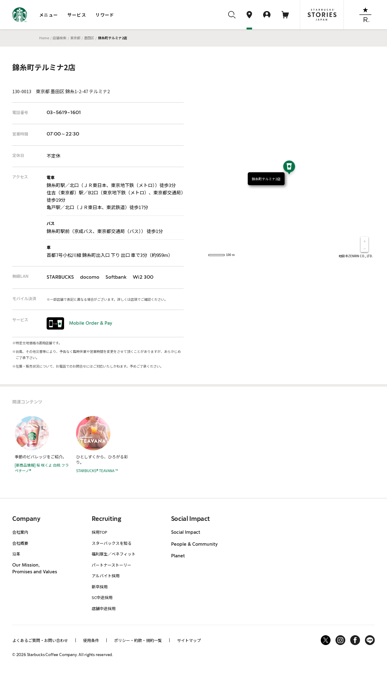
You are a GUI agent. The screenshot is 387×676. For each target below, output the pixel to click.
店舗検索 (59, 37)
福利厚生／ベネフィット (114, 554)
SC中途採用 (102, 597)
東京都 (75, 37)
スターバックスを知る (112, 543)
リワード (104, 15)
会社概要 (20, 543)
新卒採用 (100, 587)
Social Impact (185, 532)
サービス (76, 15)
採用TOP (99, 532)
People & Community (194, 544)
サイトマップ (189, 640)
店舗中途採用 (104, 608)
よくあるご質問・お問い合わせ (40, 640)
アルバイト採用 (106, 576)
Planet (178, 556)
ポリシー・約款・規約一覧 (138, 640)
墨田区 (89, 37)
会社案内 (20, 532)
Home (44, 37)
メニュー (48, 15)
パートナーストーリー (111, 565)
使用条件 (91, 640)
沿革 (16, 554)
